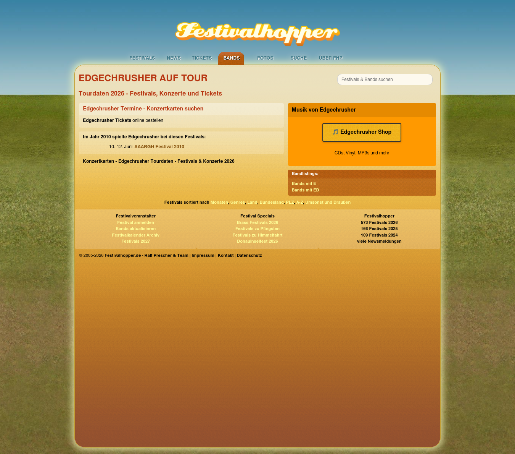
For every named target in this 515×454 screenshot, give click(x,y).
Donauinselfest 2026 (257, 241)
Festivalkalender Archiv (135, 235)
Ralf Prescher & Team (166, 255)
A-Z (299, 202)
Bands (232, 58)
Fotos (265, 58)
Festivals (142, 58)
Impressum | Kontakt (212, 255)
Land (252, 202)
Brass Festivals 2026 (257, 223)
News (174, 58)
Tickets (202, 58)
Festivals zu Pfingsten (257, 229)
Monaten (219, 202)
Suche (299, 58)
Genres (237, 202)
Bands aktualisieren (136, 229)
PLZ (290, 202)
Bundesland (271, 202)
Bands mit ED (305, 190)
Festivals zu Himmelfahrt (257, 235)
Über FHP (331, 58)
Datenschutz (249, 255)
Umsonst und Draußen (328, 202)
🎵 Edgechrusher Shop (361, 132)
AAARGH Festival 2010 (159, 146)
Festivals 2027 (135, 241)
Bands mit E (304, 184)
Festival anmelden (135, 223)
